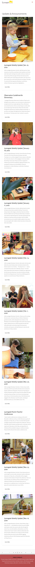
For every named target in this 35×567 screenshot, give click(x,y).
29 (21, 552)
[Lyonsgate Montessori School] (7, 2)
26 (15, 552)
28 (19, 552)
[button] (32, 2)
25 (13, 552)
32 (25, 552)
